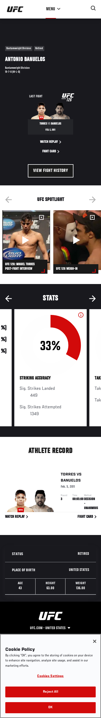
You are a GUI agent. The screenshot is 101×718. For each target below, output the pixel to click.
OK (50, 707)
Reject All (50, 692)
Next (92, 199)
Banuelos (71, 481)
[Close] (94, 641)
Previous (8, 199)
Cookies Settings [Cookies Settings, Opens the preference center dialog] (50, 676)
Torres (68, 475)
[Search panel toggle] (93, 8)
